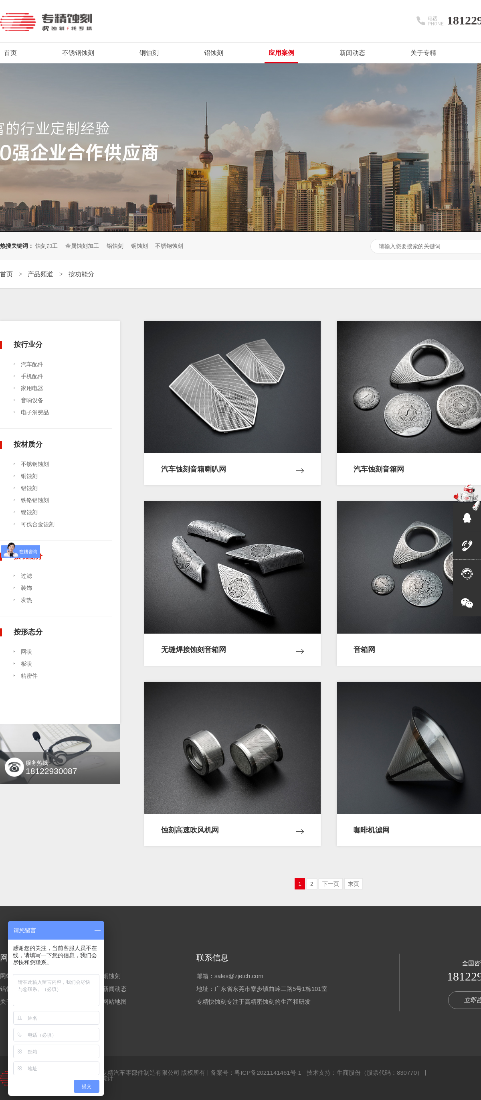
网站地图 (115, 1001)
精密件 (29, 676)
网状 (26, 651)
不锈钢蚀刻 (78, 52)
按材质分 (28, 444)
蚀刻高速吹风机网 (232, 824)
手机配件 (32, 376)
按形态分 (28, 632)
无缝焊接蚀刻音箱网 (232, 644)
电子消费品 (35, 412)
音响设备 (32, 400)
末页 (353, 884)
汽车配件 (32, 364)
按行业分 (28, 344)
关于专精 (423, 52)
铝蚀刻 (213, 52)
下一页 (330, 884)
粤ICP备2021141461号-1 (267, 1072)
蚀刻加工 (46, 246)
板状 (26, 663)
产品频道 (41, 274)
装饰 (26, 588)
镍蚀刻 (29, 512)
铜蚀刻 (149, 52)
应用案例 (281, 52)
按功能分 (81, 274)
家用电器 (32, 388)
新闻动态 (352, 52)
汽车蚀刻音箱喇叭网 (232, 463)
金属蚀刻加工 (82, 246)
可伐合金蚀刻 (38, 524)
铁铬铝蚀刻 (35, 500)
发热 (26, 600)
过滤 (26, 576)
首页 (10, 52)
